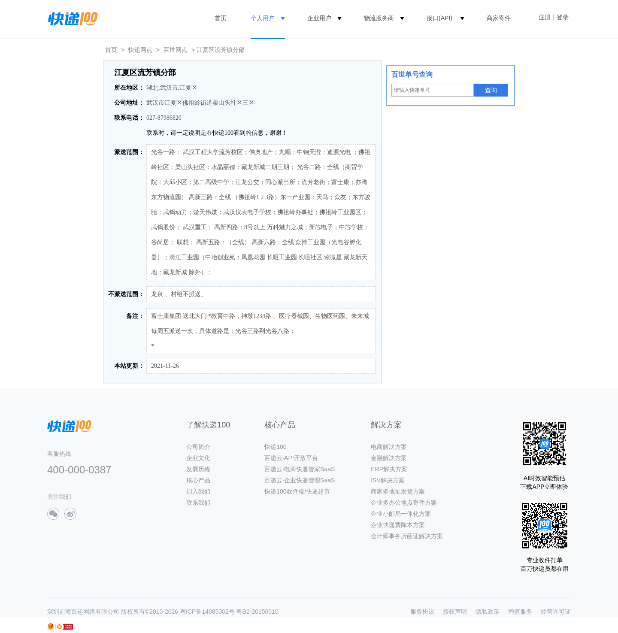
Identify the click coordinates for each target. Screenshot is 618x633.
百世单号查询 (412, 74)
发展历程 (198, 469)
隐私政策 (488, 611)
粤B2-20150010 (257, 611)
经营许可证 (556, 611)
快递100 (275, 446)
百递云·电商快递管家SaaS (299, 469)
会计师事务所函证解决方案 (407, 536)
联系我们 (198, 502)
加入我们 (198, 491)
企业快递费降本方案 (398, 524)
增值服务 (520, 611)
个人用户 (263, 18)
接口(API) (439, 18)
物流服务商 (379, 18)
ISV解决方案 (388, 480)
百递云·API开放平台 (291, 457)
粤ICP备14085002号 (207, 611)
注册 (545, 17)
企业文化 (198, 457)
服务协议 (422, 611)
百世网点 (176, 49)
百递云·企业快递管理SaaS (299, 480)
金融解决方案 (389, 457)
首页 (221, 18)
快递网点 (140, 49)
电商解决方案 (389, 446)
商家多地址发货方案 (398, 491)
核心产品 (198, 480)
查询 (491, 90)
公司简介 (198, 446)
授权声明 (455, 611)
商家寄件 (499, 18)
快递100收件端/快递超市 (297, 491)
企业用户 (319, 18)
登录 (563, 17)
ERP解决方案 (389, 469)
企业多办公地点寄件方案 (404, 502)
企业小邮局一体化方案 (401, 513)
